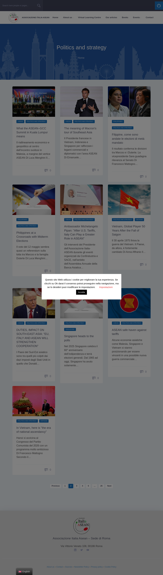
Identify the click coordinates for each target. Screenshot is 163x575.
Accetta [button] (81, 292)
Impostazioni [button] (106, 287)
